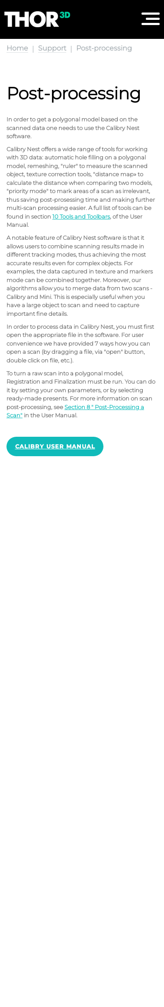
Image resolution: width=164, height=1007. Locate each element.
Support (52, 48)
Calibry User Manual (55, 446)
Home (17, 48)
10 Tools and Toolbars (81, 216)
